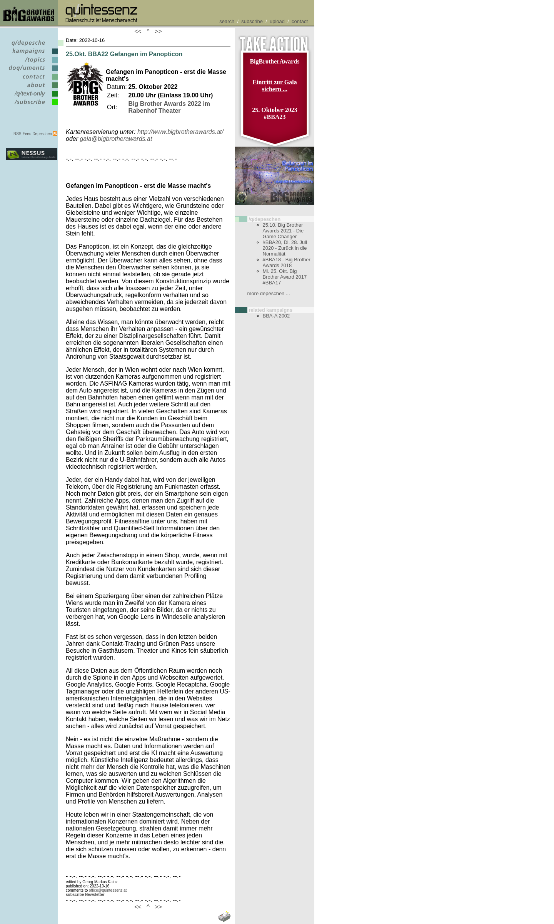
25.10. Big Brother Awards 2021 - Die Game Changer (283, 230)
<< (139, 31)
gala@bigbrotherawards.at (116, 138)
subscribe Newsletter (85, 894)
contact (300, 21)
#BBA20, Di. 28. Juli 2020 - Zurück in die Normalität (285, 248)
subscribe (252, 21)
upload (277, 21)
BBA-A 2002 (276, 316)
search (226, 21)
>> (156, 31)
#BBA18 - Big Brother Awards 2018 (286, 262)
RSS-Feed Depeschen (32, 134)
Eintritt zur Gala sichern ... (274, 85)
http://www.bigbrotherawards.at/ (180, 132)
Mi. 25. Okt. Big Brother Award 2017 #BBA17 (285, 277)
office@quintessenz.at (108, 890)
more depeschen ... (268, 293)
